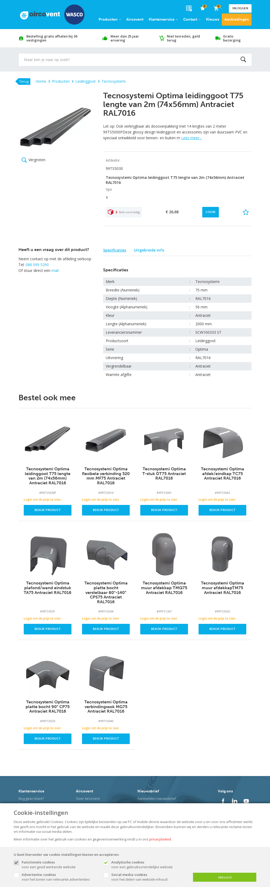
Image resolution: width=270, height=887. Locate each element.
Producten (110, 19)
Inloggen (240, 8)
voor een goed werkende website (60, 864)
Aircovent (134, 19)
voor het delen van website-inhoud (149, 877)
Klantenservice (163, 19)
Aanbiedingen (236, 19)
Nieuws (212, 19)
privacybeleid (160, 839)
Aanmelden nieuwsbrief (156, 798)
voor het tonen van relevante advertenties (60, 877)
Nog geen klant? (31, 798)
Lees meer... (191, 137)
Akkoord (225, 877)
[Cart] (218, 8)
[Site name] (52, 14)
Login (210, 212)
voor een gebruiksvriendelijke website (149, 864)
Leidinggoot (84, 81)
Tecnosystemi (112, 81)
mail (55, 270)
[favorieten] (202, 8)
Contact (192, 19)
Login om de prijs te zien (42, 499)
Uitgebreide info (149, 250)
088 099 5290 (37, 264)
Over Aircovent (88, 798)
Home (41, 81)
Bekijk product (48, 510)
